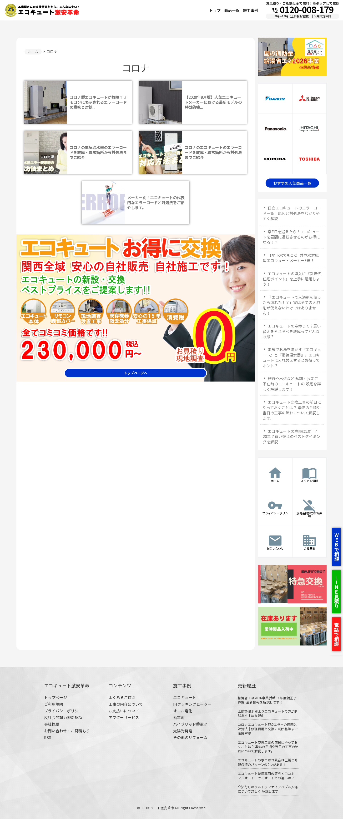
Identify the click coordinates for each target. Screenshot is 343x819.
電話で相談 (336, 634)
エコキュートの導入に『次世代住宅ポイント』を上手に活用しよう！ (292, 279)
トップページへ (135, 373)
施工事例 (250, 10)
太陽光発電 (182, 731)
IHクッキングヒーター (192, 704)
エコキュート (184, 697)
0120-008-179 (302, 9)
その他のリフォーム (190, 737)
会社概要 (51, 724)
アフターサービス (124, 717)
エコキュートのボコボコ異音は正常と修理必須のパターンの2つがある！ (268, 762)
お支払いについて (124, 711)
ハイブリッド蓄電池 (190, 724)
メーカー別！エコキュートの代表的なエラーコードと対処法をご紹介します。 (155, 202)
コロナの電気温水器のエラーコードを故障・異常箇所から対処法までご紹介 (98, 152)
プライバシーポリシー (63, 711)
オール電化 (182, 711)
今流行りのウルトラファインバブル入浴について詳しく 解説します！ (268, 789)
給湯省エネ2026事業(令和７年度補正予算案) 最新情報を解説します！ (267, 700)
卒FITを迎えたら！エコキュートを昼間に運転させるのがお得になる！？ (291, 237)
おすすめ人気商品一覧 (292, 183)
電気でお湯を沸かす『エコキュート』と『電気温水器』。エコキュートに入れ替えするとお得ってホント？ (292, 357)
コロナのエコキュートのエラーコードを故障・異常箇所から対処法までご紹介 (213, 152)
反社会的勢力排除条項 (63, 717)
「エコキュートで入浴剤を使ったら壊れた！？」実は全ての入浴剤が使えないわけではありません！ (292, 305)
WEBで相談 (336, 547)
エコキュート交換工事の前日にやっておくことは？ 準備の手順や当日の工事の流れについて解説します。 (292, 410)
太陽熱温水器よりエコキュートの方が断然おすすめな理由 (268, 713)
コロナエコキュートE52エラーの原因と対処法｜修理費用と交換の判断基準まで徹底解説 (268, 728)
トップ (215, 10)
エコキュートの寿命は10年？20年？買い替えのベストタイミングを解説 (291, 436)
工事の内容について (126, 704)
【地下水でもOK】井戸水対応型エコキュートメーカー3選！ (291, 257)
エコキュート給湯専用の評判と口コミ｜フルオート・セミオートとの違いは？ (268, 775)
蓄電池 (179, 717)
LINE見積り (336, 591)
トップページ (55, 697)
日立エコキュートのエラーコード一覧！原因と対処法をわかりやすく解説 (292, 213)
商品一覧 (231, 10)
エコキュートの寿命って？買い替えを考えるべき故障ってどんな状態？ (292, 331)
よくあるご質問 (122, 697)
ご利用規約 (53, 704)
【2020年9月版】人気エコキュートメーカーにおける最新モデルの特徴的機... (213, 102)
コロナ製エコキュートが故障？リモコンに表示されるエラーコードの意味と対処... (98, 102)
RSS (47, 737)
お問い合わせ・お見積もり (67, 731)
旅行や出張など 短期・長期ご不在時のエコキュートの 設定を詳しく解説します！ (292, 384)
